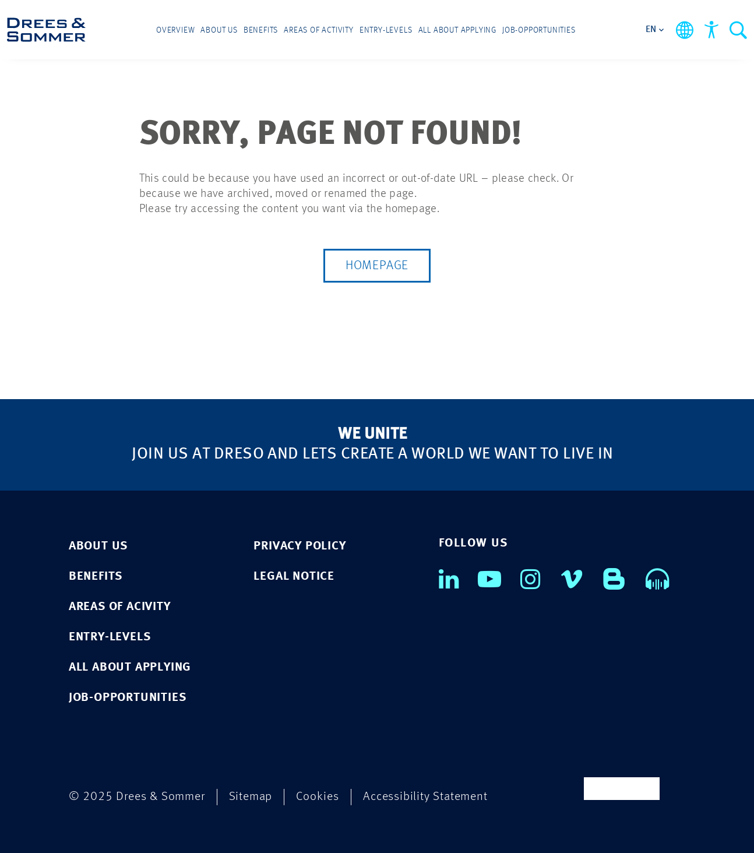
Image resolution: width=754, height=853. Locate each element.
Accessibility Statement (425, 797)
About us (218, 30)
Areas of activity (319, 30)
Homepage (377, 265)
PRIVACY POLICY (299, 546)
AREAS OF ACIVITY (120, 607)
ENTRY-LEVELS (110, 637)
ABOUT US (98, 546)
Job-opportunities (539, 30)
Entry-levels (386, 30)
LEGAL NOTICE (293, 576)
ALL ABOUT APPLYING (130, 667)
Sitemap (251, 797)
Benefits (261, 30)
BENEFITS (95, 576)
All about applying (457, 30)
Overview (175, 30)
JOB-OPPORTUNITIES (127, 698)
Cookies (317, 797)
